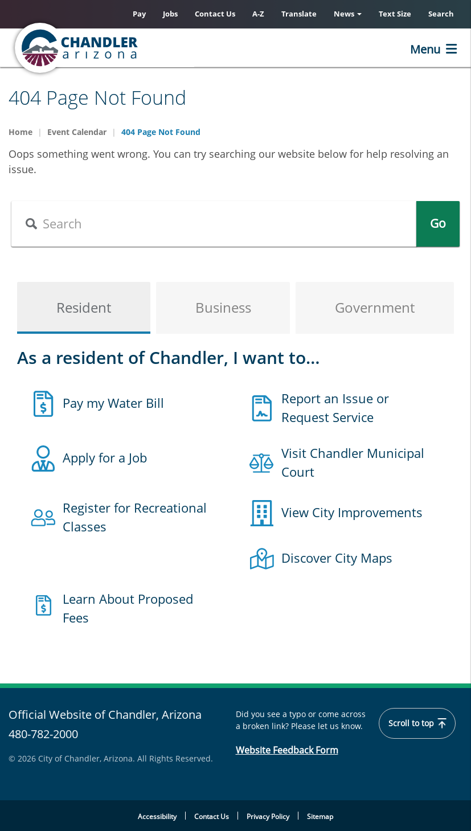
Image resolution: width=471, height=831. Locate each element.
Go (438, 223)
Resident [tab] (83, 307)
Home (20, 131)
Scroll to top (417, 723)
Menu (425, 49)
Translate (299, 14)
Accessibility (157, 816)
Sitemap (320, 816)
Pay (139, 14)
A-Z (258, 14)
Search (441, 14)
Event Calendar (77, 131)
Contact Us (215, 14)
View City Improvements (352, 512)
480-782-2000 (43, 734)
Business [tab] (223, 307)
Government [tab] (375, 307)
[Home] (122, 48)
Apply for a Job (105, 457)
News (348, 14)
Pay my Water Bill (113, 402)
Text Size (395, 14)
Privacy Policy (268, 816)
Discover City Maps (336, 557)
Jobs (170, 14)
